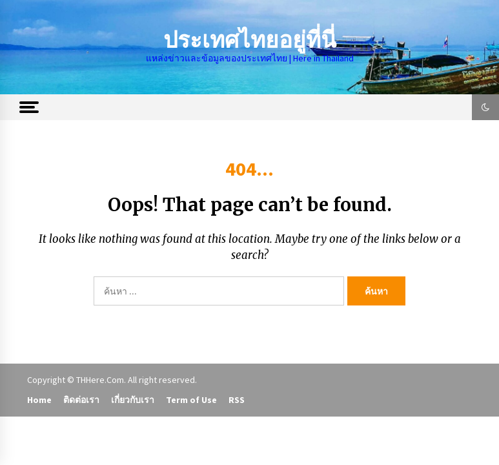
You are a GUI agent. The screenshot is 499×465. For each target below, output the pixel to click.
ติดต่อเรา (81, 400)
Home (39, 400)
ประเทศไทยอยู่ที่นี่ (249, 40)
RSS (237, 400)
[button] (485, 107)
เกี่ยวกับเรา (132, 400)
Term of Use (191, 400)
